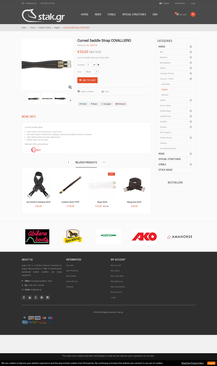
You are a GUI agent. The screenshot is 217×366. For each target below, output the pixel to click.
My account (118, 289)
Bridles (163, 68)
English (164, 89)
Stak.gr (120, 343)
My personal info (118, 316)
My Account (116, 295)
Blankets (163, 57)
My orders (115, 300)
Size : (79, 72)
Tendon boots (166, 137)
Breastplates (165, 62)
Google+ (106, 104)
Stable (162, 164)
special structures (169, 159)
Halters (163, 100)
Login (193, 3)
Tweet (83, 104)
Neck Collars (165, 105)
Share (94, 104)
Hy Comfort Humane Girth (38, 202)
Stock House (165, 169)
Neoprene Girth (134, 202)
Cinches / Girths (167, 79)
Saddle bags (165, 111)
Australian (165, 84)
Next (70, 100)
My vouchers (116, 322)
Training (163, 143)
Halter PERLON (180, 211)
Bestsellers (175, 182)
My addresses (117, 311)
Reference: (81, 45)
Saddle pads (165, 116)
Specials (70, 295)
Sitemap (69, 316)
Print (107, 91)
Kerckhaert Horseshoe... (178, 194)
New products (72, 300)
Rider (161, 153)
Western (164, 95)
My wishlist (180, 3)
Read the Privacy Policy (193, 363)
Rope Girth (102, 202)
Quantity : (81, 65)
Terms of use (72, 311)
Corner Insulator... (181, 228)
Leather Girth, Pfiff (70, 202)
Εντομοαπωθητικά (168, 148)
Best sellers (71, 306)
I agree (211, 363)
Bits (161, 52)
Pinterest (120, 104)
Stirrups (163, 127)
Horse (161, 46)
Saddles (163, 121)
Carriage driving (167, 73)
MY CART (181, 14)
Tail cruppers (165, 132)
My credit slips (117, 306)
